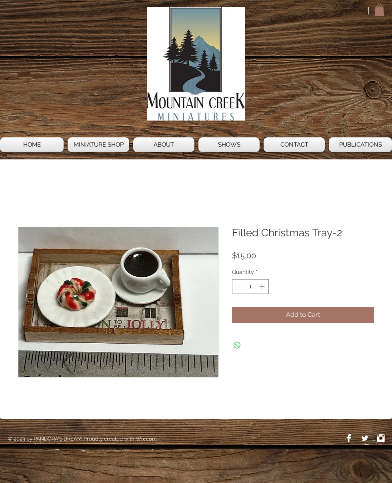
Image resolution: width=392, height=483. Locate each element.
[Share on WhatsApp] (237, 345)
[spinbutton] (250, 287)
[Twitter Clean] (365, 438)
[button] (379, 10)
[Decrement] (238, 287)
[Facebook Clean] (349, 438)
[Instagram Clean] (381, 438)
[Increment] (263, 287)
